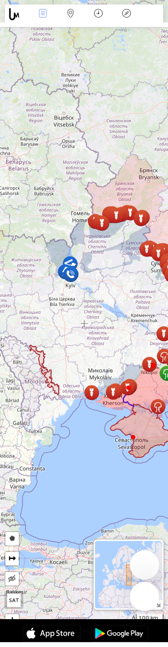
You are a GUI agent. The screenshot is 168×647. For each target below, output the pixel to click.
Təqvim (98, 14)
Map (70, 14)
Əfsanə (126, 14)
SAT (14, 600)
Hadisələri (42, 14)
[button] (153, 365)
